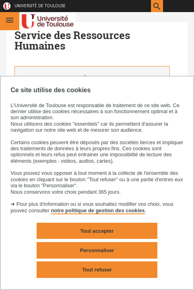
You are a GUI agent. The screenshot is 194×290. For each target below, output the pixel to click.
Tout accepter (97, 231)
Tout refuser (97, 270)
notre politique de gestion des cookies (98, 210)
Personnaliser (97, 250)
